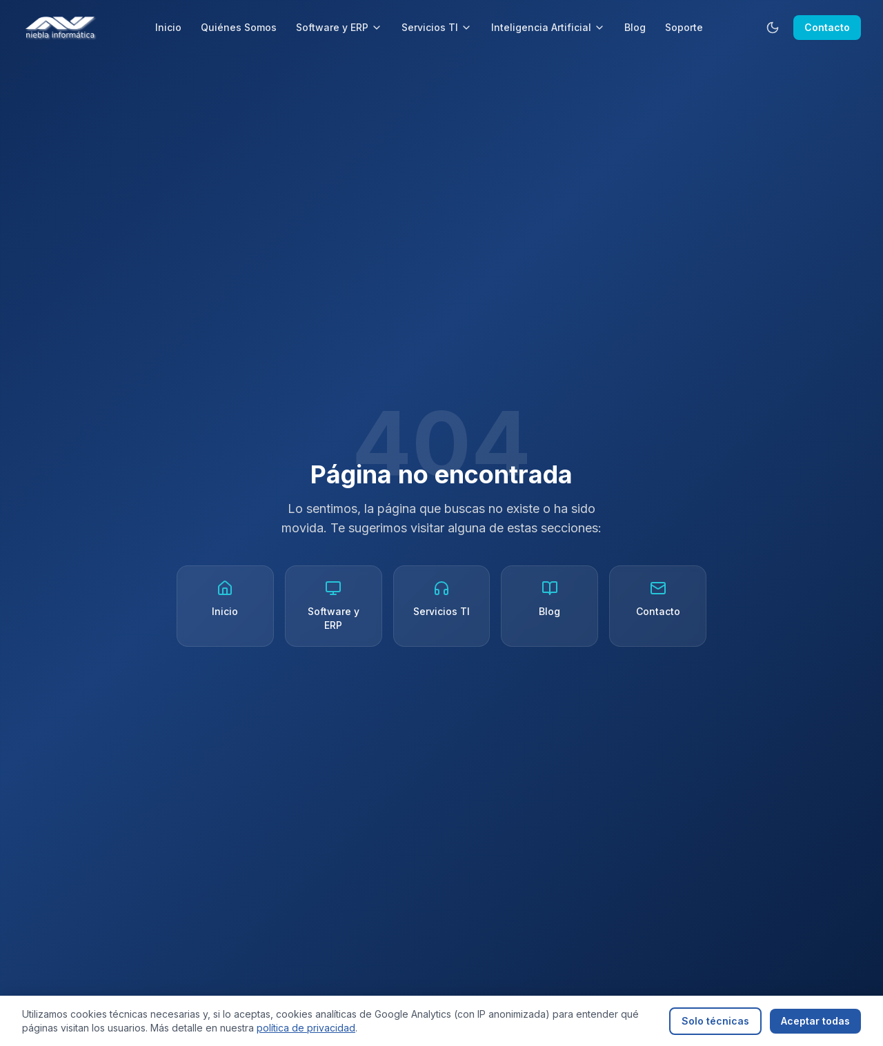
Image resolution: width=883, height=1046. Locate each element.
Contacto (827, 27)
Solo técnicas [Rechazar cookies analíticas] (715, 1021)
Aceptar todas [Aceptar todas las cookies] (815, 1021)
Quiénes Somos (239, 27)
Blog (635, 27)
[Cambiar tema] (772, 27)
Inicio (168, 27)
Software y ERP (339, 27)
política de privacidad (306, 1028)
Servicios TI (436, 27)
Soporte (684, 27)
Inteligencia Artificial (548, 27)
